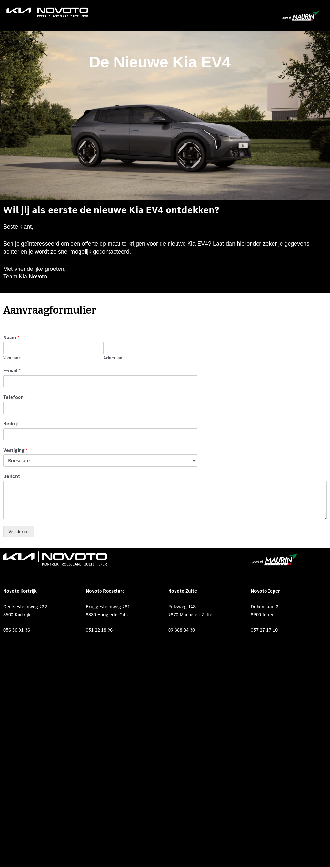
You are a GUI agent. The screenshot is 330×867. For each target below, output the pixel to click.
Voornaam (12, 358)
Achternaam (114, 358)
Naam (11, 337)
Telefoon (15, 397)
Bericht (11, 476)
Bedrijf (11, 423)
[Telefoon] (100, 408)
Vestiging (15, 450)
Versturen (18, 532)
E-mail (12, 370)
